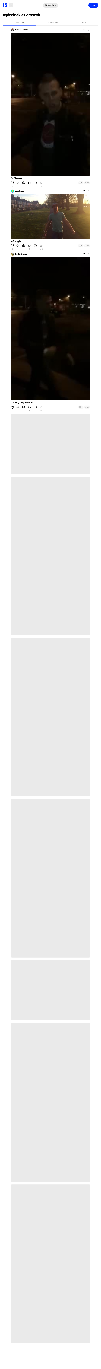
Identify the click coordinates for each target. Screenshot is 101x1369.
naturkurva (19, 191)
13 (87, 182)
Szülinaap (16, 178)
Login (93, 5)
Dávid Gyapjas (21, 254)
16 (87, 245)
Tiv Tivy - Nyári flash (21, 402)
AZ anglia (16, 241)
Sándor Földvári (21, 30)
